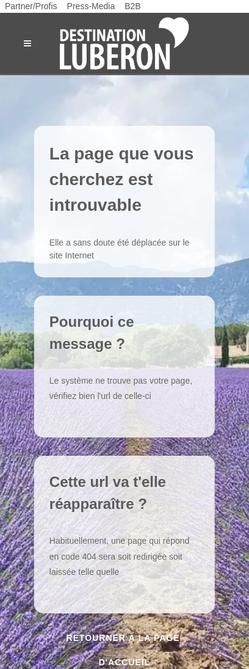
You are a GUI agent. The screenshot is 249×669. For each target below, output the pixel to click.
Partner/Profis (31, 6)
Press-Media (91, 6)
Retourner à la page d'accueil (125, 641)
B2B (132, 6)
